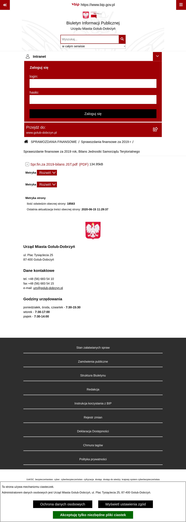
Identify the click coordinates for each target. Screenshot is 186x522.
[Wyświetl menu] (181, 5)
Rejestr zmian (93, 417)
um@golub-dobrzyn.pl (48, 288)
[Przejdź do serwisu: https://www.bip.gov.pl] (93, 4)
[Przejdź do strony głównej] (93, 22)
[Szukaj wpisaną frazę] (122, 39)
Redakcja (93, 389)
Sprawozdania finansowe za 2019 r (106, 142)
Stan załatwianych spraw (93, 347)
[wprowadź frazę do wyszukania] (89, 39)
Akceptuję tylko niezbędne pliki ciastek (93, 515)
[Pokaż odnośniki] (5, 5)
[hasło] (93, 99)
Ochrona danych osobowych (62, 504)
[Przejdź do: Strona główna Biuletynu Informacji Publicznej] (26, 142)
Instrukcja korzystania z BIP (93, 403)
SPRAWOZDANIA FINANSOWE (54, 142)
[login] (93, 83)
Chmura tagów (93, 445)
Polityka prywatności (93, 459)
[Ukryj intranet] (157, 56)
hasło (34, 92)
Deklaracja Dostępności (93, 431)
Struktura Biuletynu (93, 375)
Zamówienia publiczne (93, 361)
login (33, 76)
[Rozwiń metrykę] (47, 173)
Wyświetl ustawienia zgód (125, 504)
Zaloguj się (93, 114)
